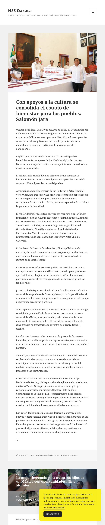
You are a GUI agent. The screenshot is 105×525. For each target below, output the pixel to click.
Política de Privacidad (54, 508)
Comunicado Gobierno (48, 455)
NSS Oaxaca (20, 10)
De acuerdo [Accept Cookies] (52, 514)
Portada (74, 455)
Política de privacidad (26, 519)
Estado (66, 455)
